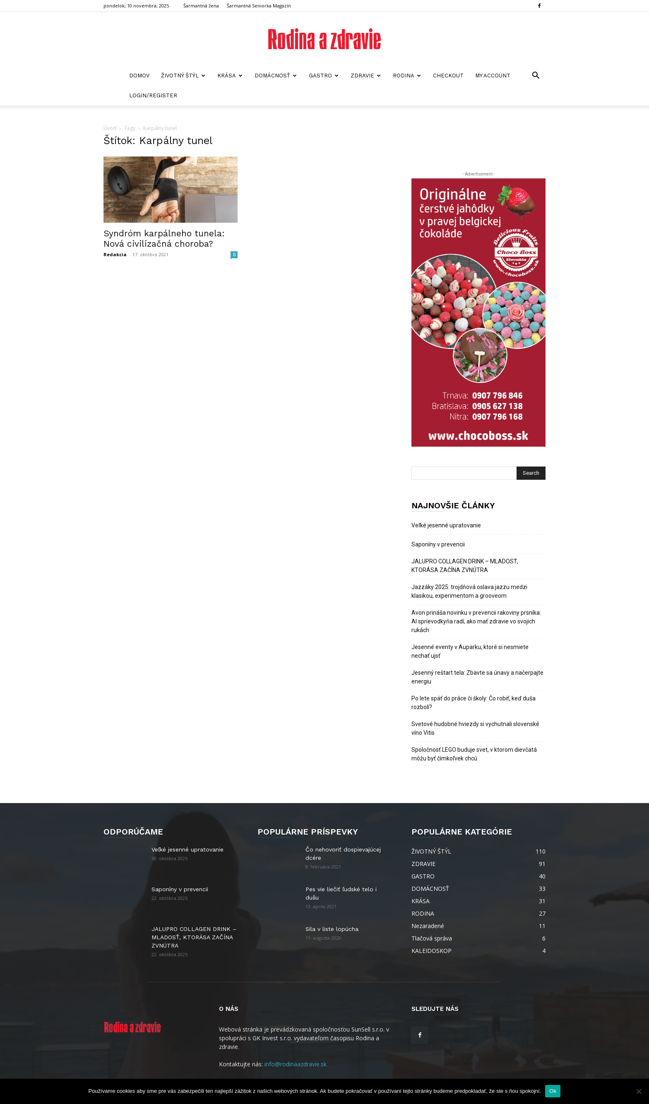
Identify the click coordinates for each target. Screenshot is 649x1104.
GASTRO (324, 75)
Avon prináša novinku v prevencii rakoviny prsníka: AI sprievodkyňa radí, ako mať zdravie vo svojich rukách (476, 621)
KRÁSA (230, 75)
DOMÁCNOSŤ (276, 75)
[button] (536, 76)
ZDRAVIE (366, 75)
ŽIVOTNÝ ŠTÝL (183, 75)
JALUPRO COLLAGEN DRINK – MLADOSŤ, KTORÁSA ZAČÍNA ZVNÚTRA (464, 565)
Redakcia (115, 254)
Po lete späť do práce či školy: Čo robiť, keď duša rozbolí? (473, 702)
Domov (139, 75)
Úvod (109, 128)
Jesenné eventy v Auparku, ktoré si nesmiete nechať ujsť (470, 651)
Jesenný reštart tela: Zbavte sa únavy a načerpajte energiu (477, 677)
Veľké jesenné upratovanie (446, 525)
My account (492, 75)
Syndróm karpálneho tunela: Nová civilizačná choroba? (164, 238)
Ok (552, 1091)
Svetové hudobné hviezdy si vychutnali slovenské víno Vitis (475, 728)
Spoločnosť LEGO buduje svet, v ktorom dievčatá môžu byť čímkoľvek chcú (474, 754)
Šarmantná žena (201, 5)
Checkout (448, 75)
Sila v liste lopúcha (331, 929)
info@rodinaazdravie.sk (295, 1064)
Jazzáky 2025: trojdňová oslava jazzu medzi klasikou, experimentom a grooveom (469, 591)
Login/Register (153, 95)
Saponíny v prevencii (438, 544)
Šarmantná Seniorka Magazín (259, 5)
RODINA (407, 75)
